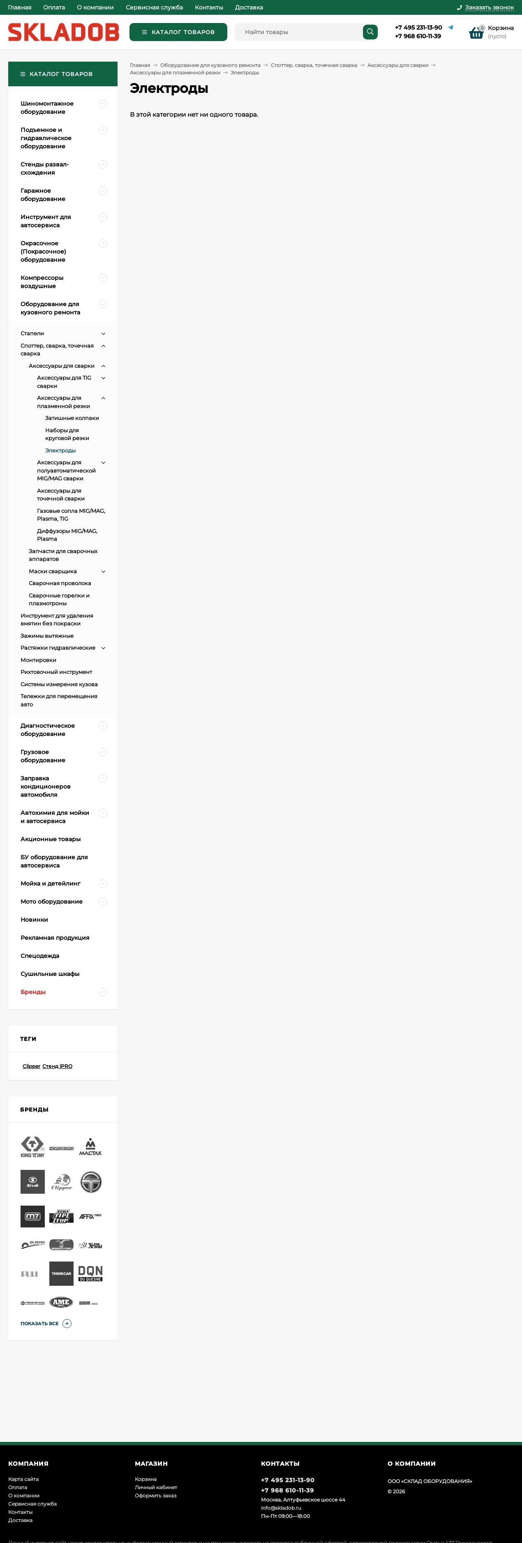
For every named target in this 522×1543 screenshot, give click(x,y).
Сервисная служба (154, 7)
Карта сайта (23, 1479)
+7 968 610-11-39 (418, 36)
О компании (95, 7)
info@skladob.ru (281, 1508)
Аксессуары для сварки (397, 65)
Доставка (249, 7)
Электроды (60, 450)
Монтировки (38, 660)
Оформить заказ (155, 1495)
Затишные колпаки (72, 418)
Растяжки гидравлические (58, 647)
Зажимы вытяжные (47, 635)
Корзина (146, 1479)
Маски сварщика (53, 571)
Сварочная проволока (60, 583)
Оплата (54, 7)
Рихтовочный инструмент (56, 672)
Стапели (32, 333)
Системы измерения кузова (59, 684)
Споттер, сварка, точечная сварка (314, 65)
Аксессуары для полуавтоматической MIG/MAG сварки (66, 470)
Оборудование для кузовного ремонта (210, 65)
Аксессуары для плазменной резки (175, 72)
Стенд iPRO (57, 1066)
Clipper (31, 1066)
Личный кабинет (156, 1487)
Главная (19, 7)
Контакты (209, 7)
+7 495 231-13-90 (418, 27)
